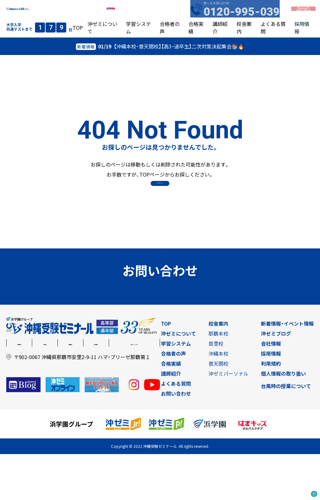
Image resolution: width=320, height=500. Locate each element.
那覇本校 (19, 388)
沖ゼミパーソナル (134, 388)
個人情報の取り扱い (283, 419)
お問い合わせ (176, 439)
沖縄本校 (70, 388)
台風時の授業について (286, 432)
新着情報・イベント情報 (287, 369)
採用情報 (271, 399)
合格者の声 (173, 399)
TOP (77, 38)
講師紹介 (171, 419)
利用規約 (271, 409)
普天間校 (96, 388)
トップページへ (160, 199)
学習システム (176, 389)
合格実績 (171, 409)
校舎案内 (218, 369)
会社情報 (271, 389)
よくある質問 (176, 429)
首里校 (45, 388)
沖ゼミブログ (276, 379)
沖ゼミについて (178, 379)
